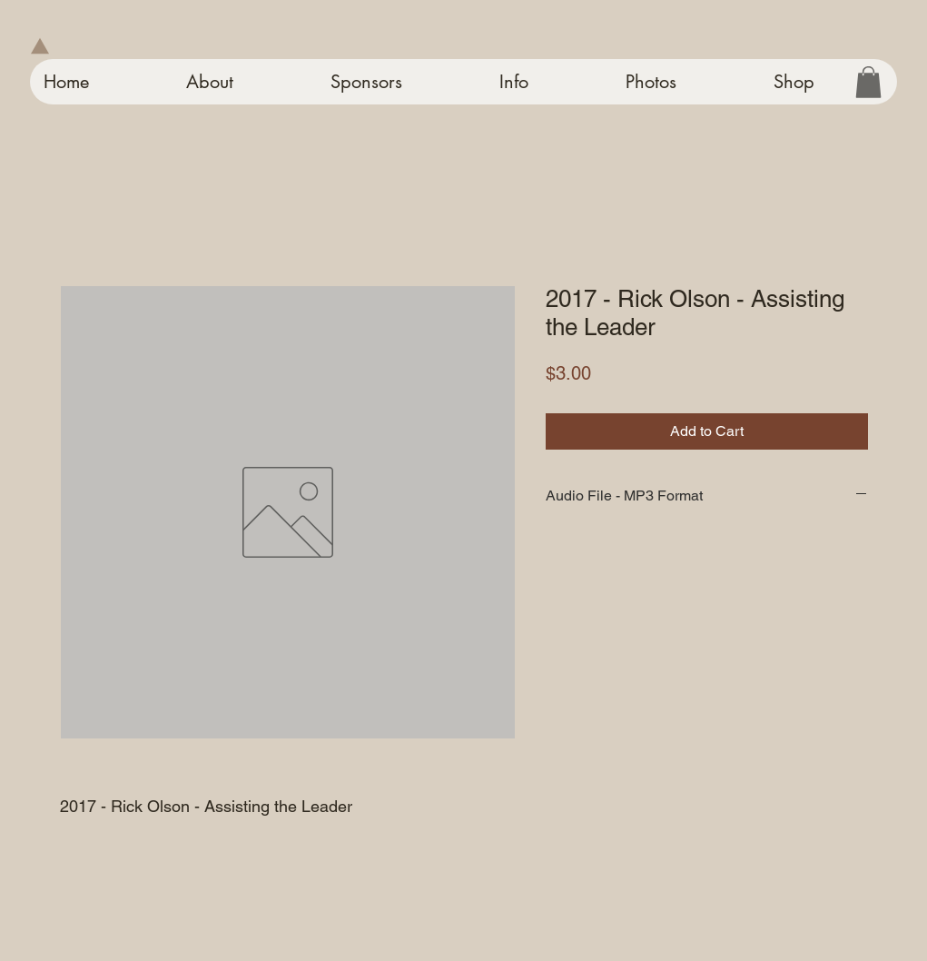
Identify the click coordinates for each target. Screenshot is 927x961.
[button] (868, 82)
